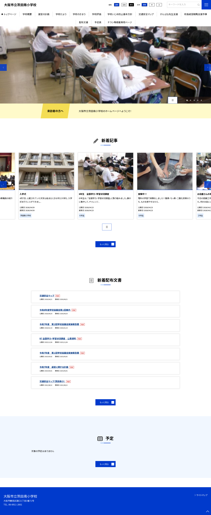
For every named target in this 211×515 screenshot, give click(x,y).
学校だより (61, 14)
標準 (144, 5)
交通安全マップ (146, 14)
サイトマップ (202, 495)
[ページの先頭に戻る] (207, 511)
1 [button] (187, 100)
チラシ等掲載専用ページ (120, 22)
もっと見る (104, 244)
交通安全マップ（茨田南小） (52, 381)
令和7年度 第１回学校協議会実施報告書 (60, 352)
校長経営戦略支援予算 (195, 14)
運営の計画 (43, 14)
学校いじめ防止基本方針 (120, 14)
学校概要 (27, 14)
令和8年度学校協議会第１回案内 (55, 309)
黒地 (131, 5)
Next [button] (207, 67)
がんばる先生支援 (169, 14)
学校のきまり (79, 14)
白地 (124, 5)
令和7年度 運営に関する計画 (54, 367)
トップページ (10, 14)
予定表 (97, 22)
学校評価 (96, 14)
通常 (116, 5)
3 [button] (194, 100)
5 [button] (201, 100)
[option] (105, 65)
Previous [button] (3, 67)
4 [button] (197, 100)
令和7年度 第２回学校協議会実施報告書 (60, 324)
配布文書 (83, 22)
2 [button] (190, 100)
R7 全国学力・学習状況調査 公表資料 (58, 338)
